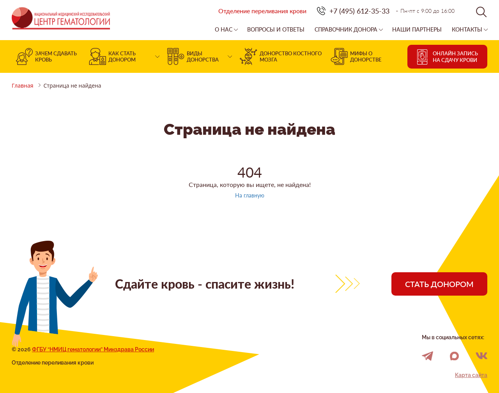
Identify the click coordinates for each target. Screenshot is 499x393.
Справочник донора (346, 29)
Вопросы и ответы (275, 29)
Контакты (467, 29)
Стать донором (439, 284)
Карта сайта (471, 375)
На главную (249, 195)
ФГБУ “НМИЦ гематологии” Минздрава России (93, 349)
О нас (223, 29)
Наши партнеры (417, 29)
